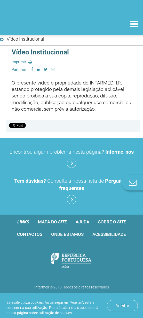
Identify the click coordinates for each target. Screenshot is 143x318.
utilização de (55, 313)
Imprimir (22, 62)
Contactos (29, 234)
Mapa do (52, 221)
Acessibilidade (109, 234)
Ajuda (82, 221)
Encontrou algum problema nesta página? (72, 158)
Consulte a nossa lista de (71, 191)
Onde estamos (67, 234)
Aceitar (122, 305)
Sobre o (112, 221)
